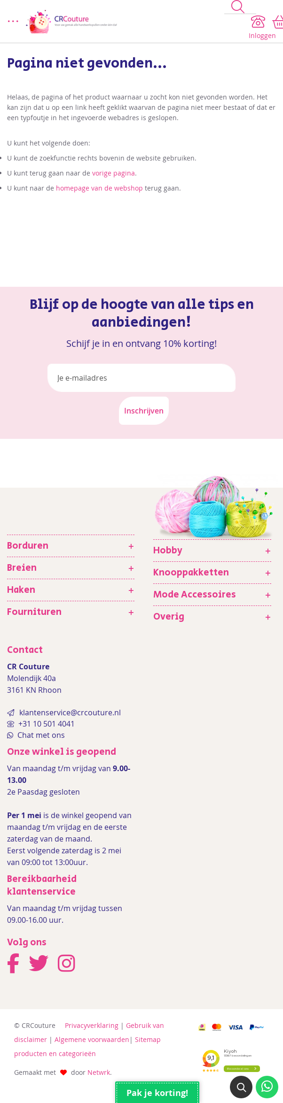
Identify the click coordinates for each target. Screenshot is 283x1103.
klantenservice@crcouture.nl (70, 712)
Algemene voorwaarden (92, 1039)
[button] (241, 1087)
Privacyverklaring (91, 1025)
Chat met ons (40, 735)
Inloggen (262, 35)
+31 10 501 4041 (45, 724)
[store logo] (121, 21)
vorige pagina (113, 173)
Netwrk (98, 1072)
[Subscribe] (144, 411)
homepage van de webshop (99, 188)
